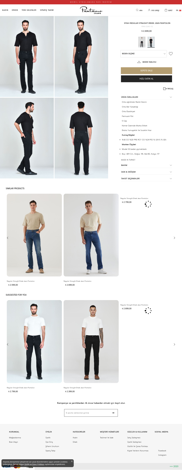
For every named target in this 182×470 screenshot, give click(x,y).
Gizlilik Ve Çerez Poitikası (137, 446)
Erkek (75, 442)
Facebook (162, 451)
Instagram (162, 455)
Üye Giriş (49, 442)
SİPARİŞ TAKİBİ (47, 10)
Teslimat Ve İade (106, 438)
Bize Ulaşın (13, 442)
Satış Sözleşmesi (133, 438)
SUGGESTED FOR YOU (16, 295)
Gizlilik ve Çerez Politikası (34, 464)
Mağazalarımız (15, 438)
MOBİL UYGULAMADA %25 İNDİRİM (91, 2)
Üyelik (48, 438)
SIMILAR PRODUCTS (15, 188)
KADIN (5, 10)
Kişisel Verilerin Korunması (137, 451)
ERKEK (15, 10)
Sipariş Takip (50, 451)
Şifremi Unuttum (52, 446)
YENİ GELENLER (29, 10)
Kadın (75, 438)
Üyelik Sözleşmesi (134, 442)
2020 (174, 466)
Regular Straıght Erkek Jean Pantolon (21, 281)
